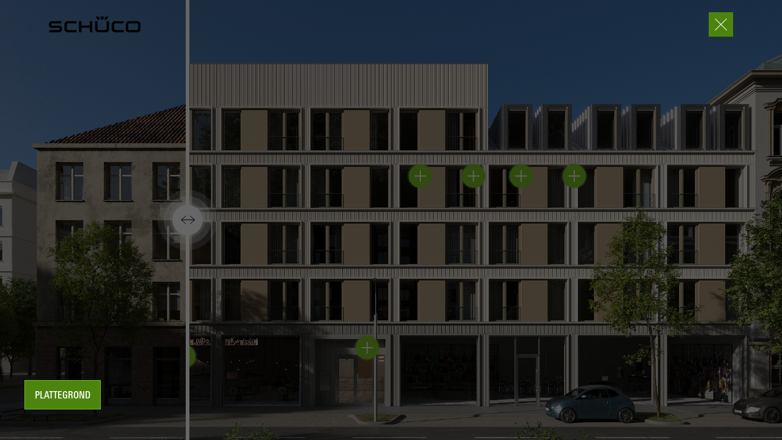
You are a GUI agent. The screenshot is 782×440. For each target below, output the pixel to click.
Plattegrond (62, 396)
